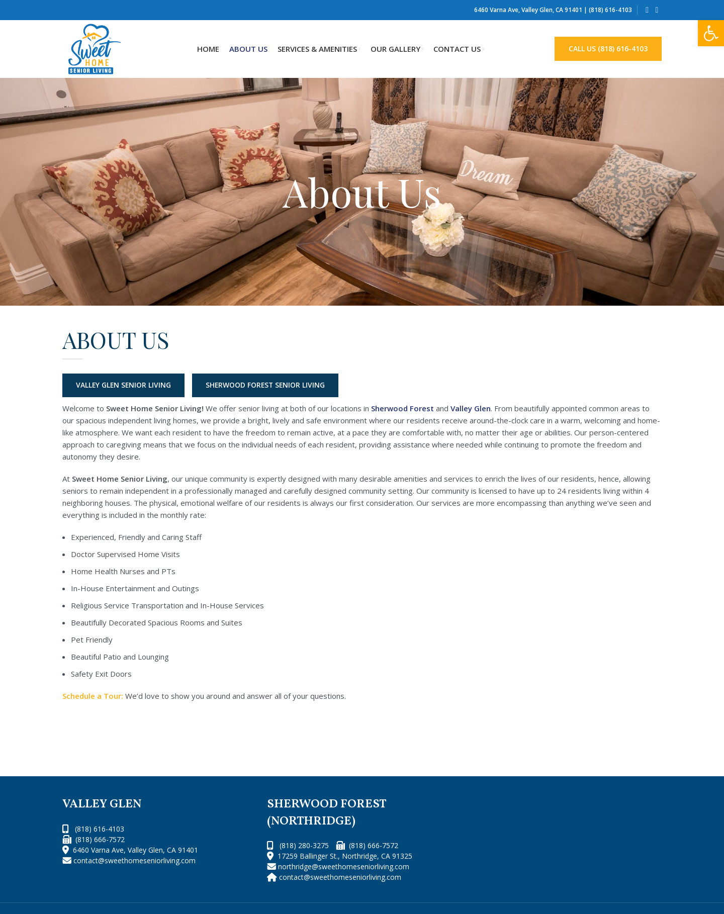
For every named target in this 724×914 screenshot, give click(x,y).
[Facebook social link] (647, 10)
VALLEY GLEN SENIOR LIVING (124, 385)
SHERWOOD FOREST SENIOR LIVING (269, 385)
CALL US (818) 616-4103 (608, 48)
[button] (711, 33)
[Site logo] (94, 48)
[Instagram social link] (657, 10)
